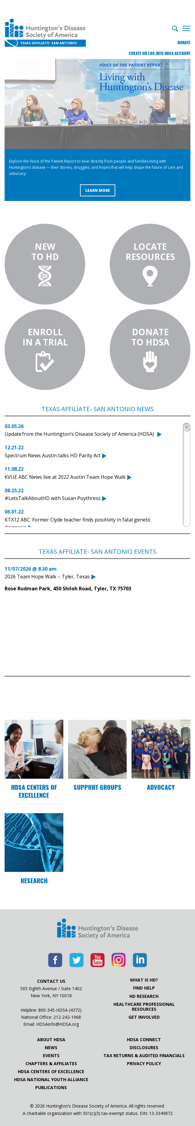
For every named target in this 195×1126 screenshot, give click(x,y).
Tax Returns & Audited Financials (144, 1055)
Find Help (144, 988)
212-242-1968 (67, 1017)
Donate (184, 42)
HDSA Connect (144, 1039)
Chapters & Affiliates (51, 1063)
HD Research (144, 996)
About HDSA (51, 1039)
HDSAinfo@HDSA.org (57, 1024)
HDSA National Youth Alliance (51, 1079)
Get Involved (144, 1017)
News (51, 1047)
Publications (51, 1087)
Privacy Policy (144, 1063)
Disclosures (144, 1047)
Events (51, 1055)
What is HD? (144, 980)
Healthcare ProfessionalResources (144, 1007)
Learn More (97, 190)
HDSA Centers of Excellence (51, 1071)
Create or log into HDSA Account (159, 53)
